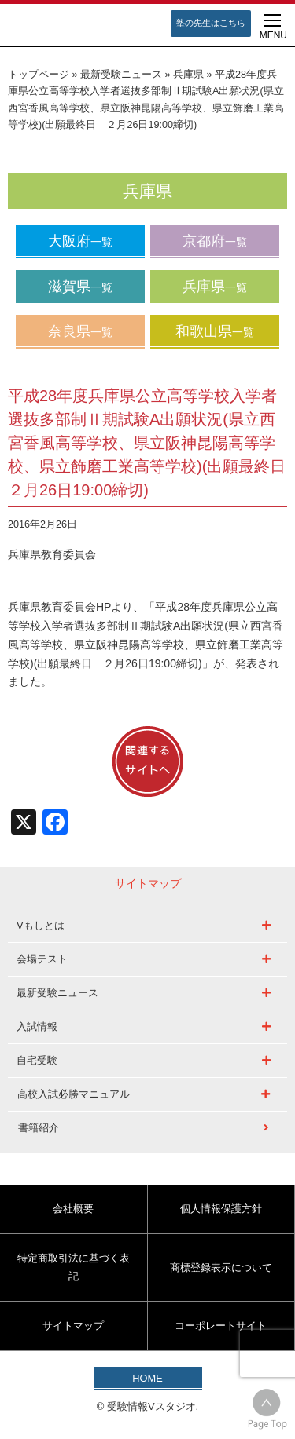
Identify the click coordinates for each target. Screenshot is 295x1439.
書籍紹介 (38, 1128)
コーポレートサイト (221, 1325)
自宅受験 (37, 1060)
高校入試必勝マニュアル (73, 1094)
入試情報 (37, 1026)
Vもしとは (41, 925)
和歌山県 (214, 331)
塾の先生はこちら (210, 22)
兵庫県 (188, 74)
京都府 (215, 241)
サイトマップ (73, 1325)
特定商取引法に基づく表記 (73, 1266)
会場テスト (42, 959)
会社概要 (73, 1208)
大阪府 (80, 241)
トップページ (38, 74)
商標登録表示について (221, 1267)
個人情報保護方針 (221, 1208)
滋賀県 (80, 286)
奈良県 (80, 331)
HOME (147, 1378)
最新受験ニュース (121, 74)
